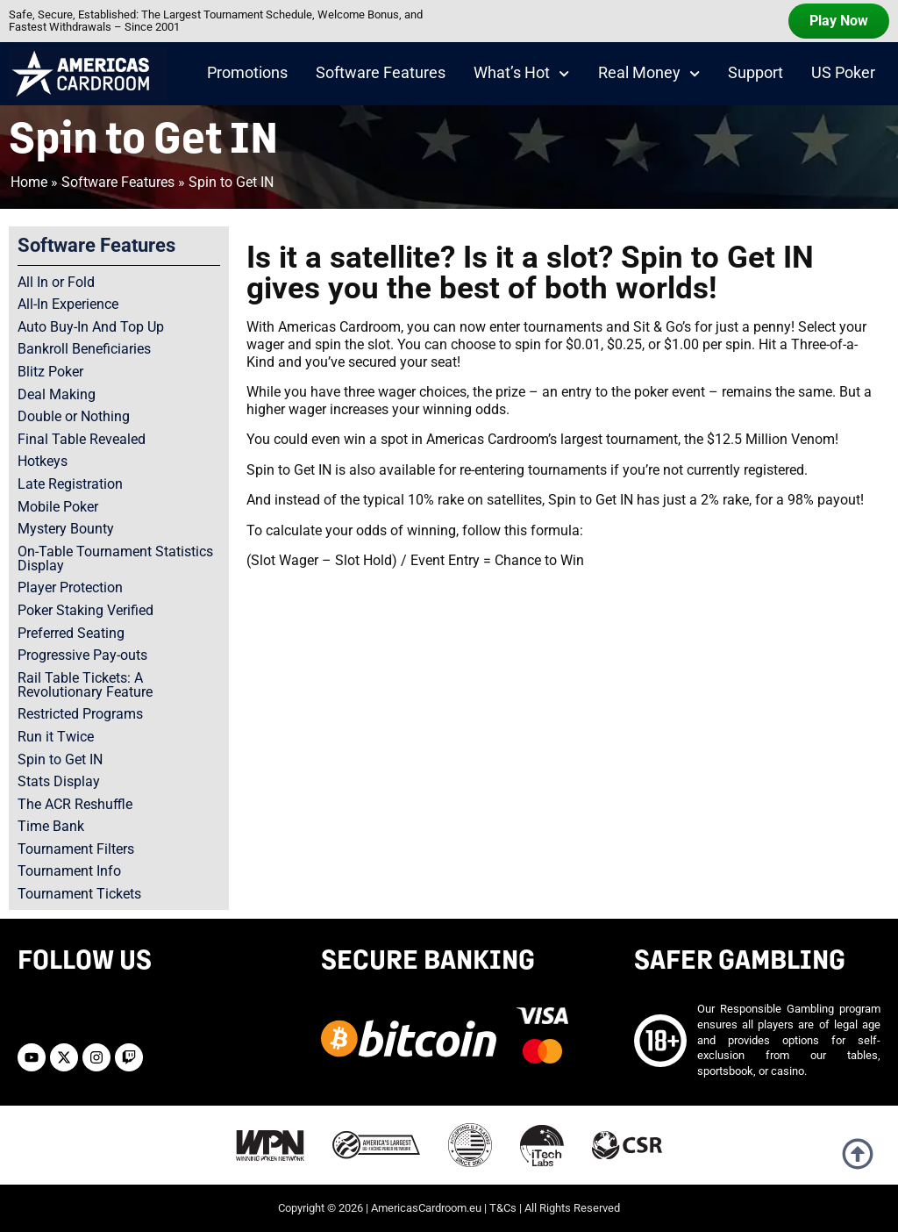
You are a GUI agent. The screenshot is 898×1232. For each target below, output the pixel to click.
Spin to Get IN (60, 759)
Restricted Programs (80, 714)
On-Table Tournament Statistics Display (115, 558)
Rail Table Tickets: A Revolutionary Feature (85, 685)
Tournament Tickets (79, 893)
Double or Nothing (74, 416)
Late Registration (70, 484)
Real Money (649, 74)
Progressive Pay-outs (82, 655)
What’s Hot (521, 74)
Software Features (380, 73)
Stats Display (59, 781)
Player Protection (70, 587)
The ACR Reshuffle (75, 804)
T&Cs (503, 1207)
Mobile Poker (58, 506)
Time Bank (51, 826)
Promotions (247, 73)
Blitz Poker (50, 371)
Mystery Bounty (66, 528)
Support (755, 73)
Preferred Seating (71, 633)
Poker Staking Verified (85, 610)
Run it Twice (56, 736)
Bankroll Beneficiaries (84, 348)
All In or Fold (56, 282)
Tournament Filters (76, 849)
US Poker (843, 73)
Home (29, 182)
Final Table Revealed (82, 439)
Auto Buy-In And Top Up (91, 327)
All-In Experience (68, 304)
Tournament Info (69, 871)
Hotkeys (43, 461)
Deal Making (57, 394)
